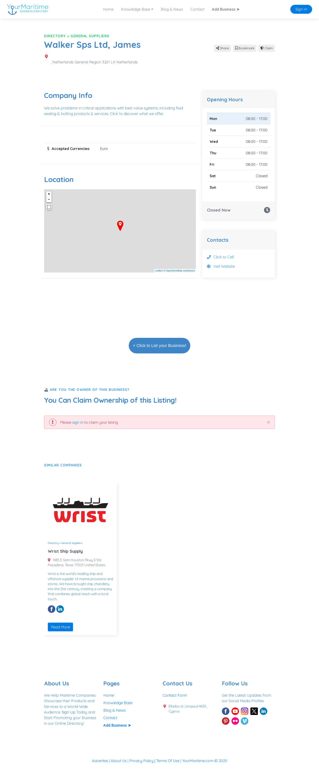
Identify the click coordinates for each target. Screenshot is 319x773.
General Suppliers (89, 36)
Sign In (301, 9)
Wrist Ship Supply (65, 551)
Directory (55, 36)
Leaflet (158, 270)
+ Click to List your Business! (159, 345)
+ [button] (49, 194)
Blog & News (172, 9)
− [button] (49, 199)
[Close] (268, 422)
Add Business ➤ (226, 9)
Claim (266, 48)
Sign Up (68, 712)
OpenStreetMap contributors (180, 270)
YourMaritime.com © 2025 (204, 760)
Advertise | (101, 760)
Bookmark (244, 48)
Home (108, 9)
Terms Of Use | (169, 760)
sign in (77, 422)
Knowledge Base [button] (135, 9)
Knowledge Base (117, 702)
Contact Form (175, 695)
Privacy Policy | (142, 760)
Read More (60, 627)
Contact (197, 9)
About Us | (120, 760)
